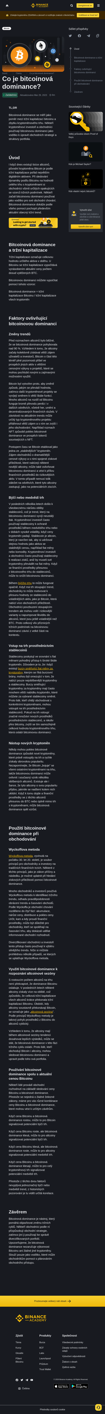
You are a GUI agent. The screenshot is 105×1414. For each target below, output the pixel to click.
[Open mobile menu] (98, 5)
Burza (42, 1342)
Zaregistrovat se (85, 5)
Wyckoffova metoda (21, 855)
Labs (41, 1353)
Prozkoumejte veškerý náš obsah (52, 1301)
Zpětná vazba (68, 1367)
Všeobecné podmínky (72, 1342)
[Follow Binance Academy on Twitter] (22, 1380)
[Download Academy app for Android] (79, 1387)
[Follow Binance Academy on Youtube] (31, 1380)
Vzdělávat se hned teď (87, 15)
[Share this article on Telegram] (88, 35)
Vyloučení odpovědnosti (73, 1356)
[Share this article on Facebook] (79, 35)
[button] (98, 5)
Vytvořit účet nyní (85, 226)
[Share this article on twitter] (70, 35)
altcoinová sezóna (42, 1011)
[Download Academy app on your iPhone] (61, 1387)
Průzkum (43, 1364)
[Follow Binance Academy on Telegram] (26, 1380)
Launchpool (45, 1358)
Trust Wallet (45, 1369)
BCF (41, 1348)
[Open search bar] (70, 5)
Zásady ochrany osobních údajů (74, 1349)
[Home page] (39, 5)
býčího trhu (25, 583)
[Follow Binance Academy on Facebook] (17, 1380)
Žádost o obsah (69, 1362)
